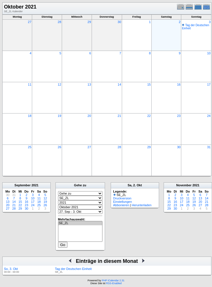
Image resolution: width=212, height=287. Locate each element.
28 (59, 22)
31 (209, 147)
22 (149, 115)
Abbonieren (121, 205)
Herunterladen (142, 205)
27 (29, 22)
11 (29, 84)
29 (89, 22)
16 (178, 84)
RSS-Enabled (114, 283)
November (184, 185)
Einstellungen (122, 201)
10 (209, 53)
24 (209, 115)
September (23, 185)
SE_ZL (80, 223)
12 (59, 84)
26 (59, 147)
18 (29, 115)
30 (119, 22)
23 (178, 115)
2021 (35, 185)
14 (119, 84)
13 (89, 84)
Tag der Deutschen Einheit (73, 269)
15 (149, 84)
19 (59, 115)
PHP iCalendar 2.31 (113, 280)
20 (89, 115)
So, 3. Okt (11, 269)
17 (209, 84)
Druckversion (122, 198)
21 (119, 115)
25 (29, 147)
